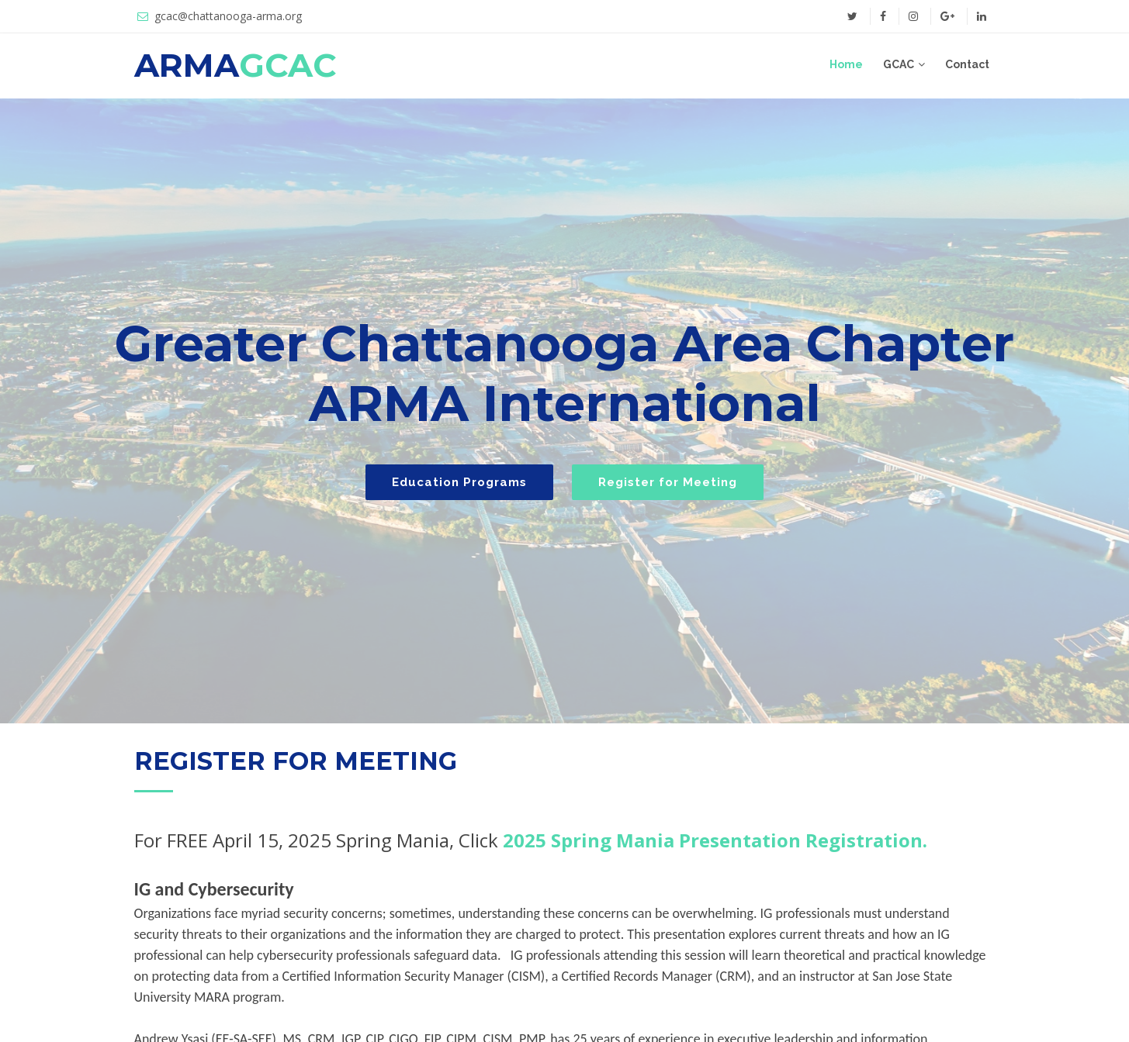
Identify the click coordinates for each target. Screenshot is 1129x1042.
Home (846, 64)
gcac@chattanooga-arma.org (228, 16)
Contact (967, 64)
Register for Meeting (667, 482)
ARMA (235, 65)
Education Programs (459, 482)
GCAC (898, 64)
